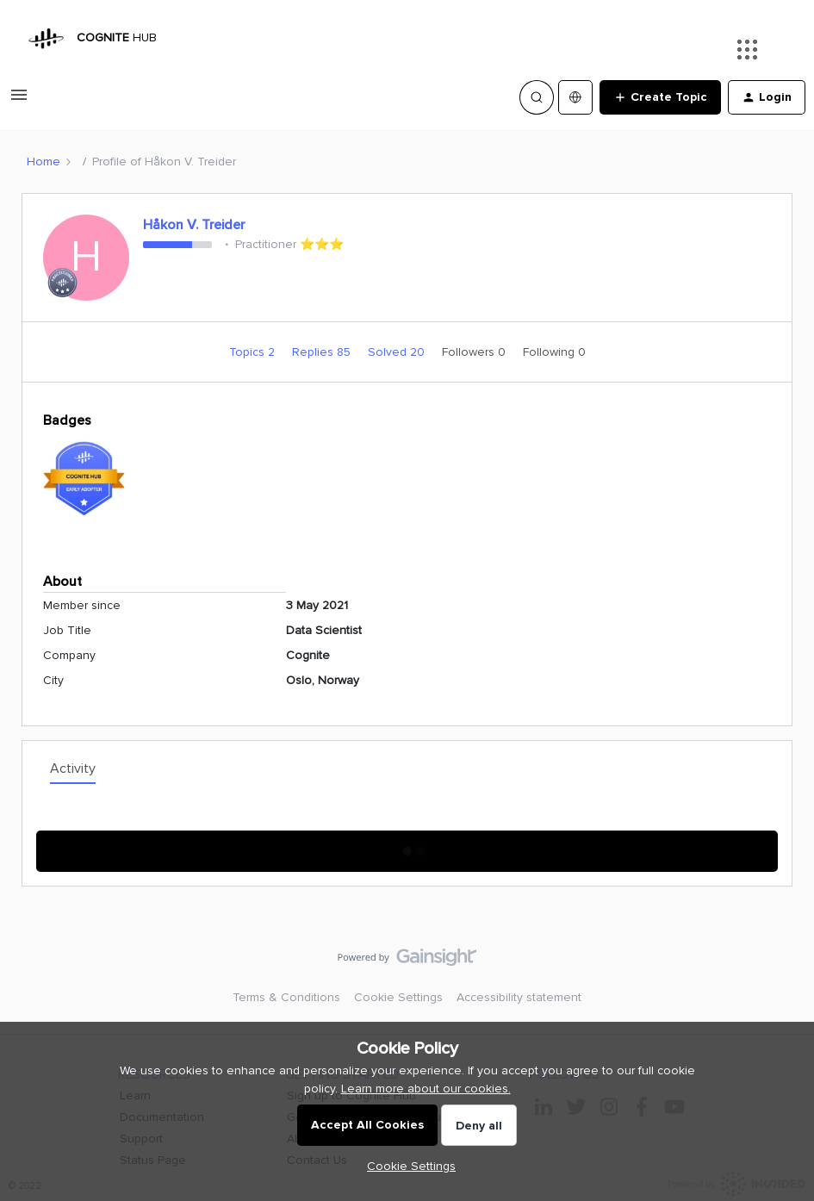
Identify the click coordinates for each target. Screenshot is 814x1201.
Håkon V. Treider (194, 224)
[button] (19, 101)
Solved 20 (398, 352)
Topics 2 (253, 352)
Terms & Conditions (286, 997)
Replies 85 (323, 352)
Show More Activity (407, 845)
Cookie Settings (398, 997)
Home (43, 161)
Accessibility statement (519, 997)
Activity (73, 768)
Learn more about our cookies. (426, 1088)
